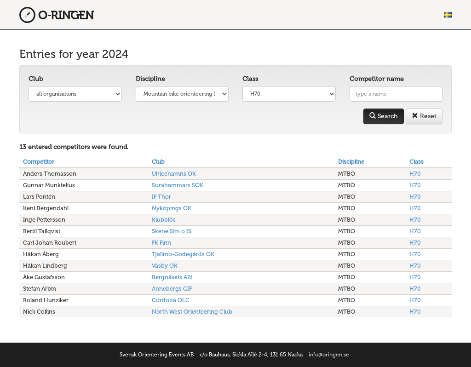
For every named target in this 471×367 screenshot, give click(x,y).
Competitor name (377, 79)
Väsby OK (165, 265)
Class (250, 79)
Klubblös (164, 219)
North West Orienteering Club (192, 311)
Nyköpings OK (171, 208)
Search (383, 116)
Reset (424, 116)
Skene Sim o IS (171, 231)
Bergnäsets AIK (172, 277)
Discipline (150, 79)
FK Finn (161, 242)
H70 (415, 173)
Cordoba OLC (171, 300)
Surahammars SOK (177, 185)
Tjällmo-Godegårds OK (183, 254)
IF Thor (161, 196)
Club (36, 79)
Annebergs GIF (172, 288)
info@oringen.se (329, 354)
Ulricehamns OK (174, 173)
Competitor (38, 161)
